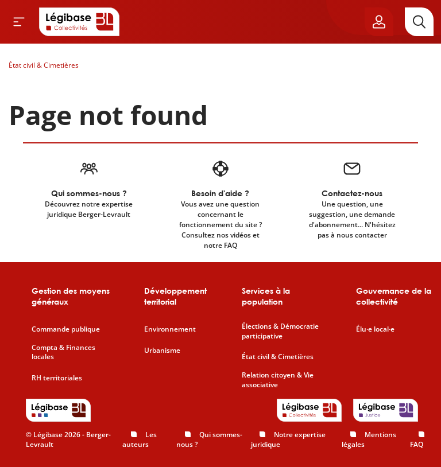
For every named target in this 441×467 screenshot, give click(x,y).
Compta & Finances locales (63, 352)
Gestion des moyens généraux (71, 296)
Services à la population (266, 296)
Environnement (170, 329)
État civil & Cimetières (44, 65)
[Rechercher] (419, 21)
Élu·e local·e (375, 329)
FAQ (416, 444)
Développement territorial (175, 296)
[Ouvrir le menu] (18, 21)
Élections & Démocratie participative (280, 331)
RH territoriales (57, 378)
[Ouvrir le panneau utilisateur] (379, 21)
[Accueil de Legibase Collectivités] (79, 21)
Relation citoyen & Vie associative (278, 380)
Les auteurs (139, 439)
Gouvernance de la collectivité (393, 296)
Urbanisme (162, 350)
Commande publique (66, 329)
